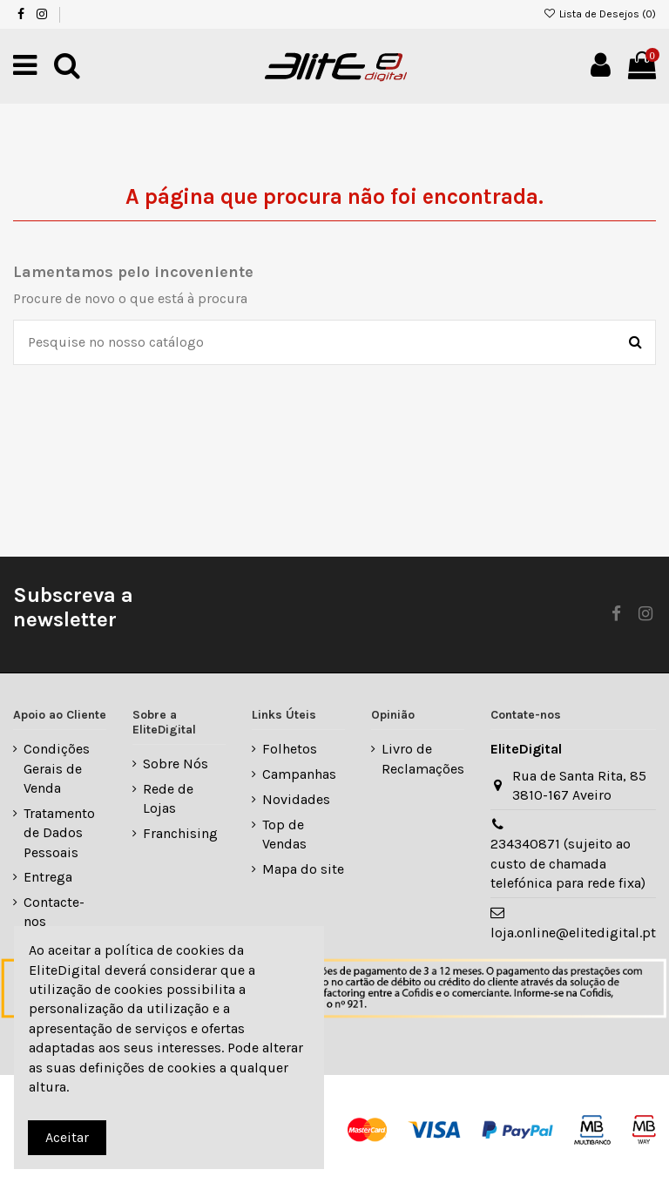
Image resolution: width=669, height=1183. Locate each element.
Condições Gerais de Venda (57, 768)
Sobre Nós (175, 763)
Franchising (180, 833)
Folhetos (289, 748)
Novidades (296, 799)
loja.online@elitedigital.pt (573, 932)
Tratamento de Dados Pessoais (59, 833)
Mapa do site (303, 869)
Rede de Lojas (168, 798)
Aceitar (67, 1137)
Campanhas (299, 774)
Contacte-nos (54, 912)
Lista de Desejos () (600, 14)
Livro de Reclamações (423, 758)
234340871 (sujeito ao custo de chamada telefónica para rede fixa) (567, 863)
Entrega (48, 877)
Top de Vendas (284, 834)
